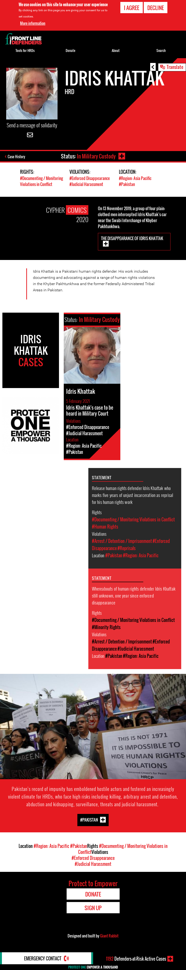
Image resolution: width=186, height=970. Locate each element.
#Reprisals (126, 548)
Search (161, 50)
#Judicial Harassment (86, 184)
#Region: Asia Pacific (135, 178)
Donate (70, 50)
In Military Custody (96, 156)
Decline (155, 7)
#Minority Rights (106, 627)
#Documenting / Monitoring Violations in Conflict (41, 181)
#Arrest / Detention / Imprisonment (122, 541)
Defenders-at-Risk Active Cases (136, 959)
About (116, 50)
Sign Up (93, 908)
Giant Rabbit (109, 936)
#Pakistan (127, 184)
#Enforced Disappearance (89, 178)
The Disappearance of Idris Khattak (132, 238)
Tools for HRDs (25, 50)
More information (32, 23)
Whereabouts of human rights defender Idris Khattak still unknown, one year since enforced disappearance (134, 595)
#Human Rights (105, 527)
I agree (131, 7)
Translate (175, 66)
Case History (16, 156)
